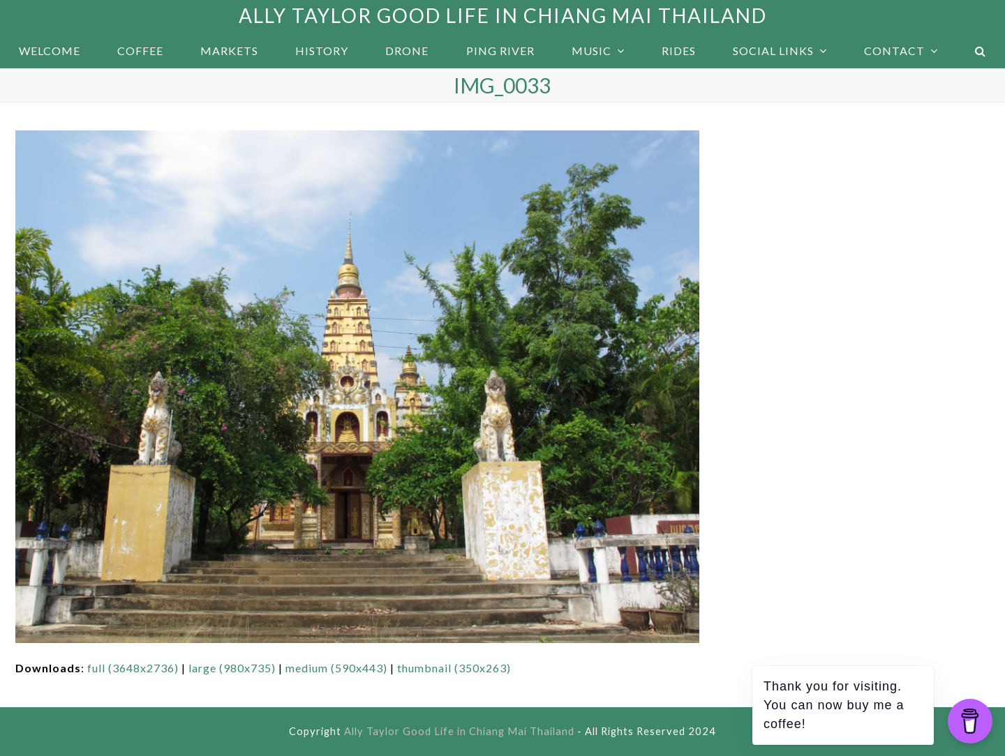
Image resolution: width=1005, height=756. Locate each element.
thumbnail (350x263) (454, 667)
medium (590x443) (336, 667)
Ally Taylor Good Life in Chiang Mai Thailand (503, 15)
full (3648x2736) (133, 667)
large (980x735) (232, 667)
